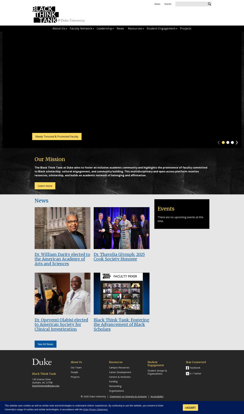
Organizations (116, 390)
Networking (115, 386)
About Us (59, 28)
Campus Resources (119, 367)
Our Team (76, 367)
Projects (185, 28)
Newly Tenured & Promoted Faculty (56, 136)
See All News (45, 344)
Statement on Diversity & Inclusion (128, 396)
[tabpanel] (122, 90)
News (157, 3)
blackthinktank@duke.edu (45, 385)
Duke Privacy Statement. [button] (95, 409)
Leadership (104, 28)
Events (167, 3)
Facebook (195, 367)
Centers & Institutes (120, 377)
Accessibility (157, 396)
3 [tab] (232, 142)
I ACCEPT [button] (190, 407)
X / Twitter (195, 373)
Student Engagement (161, 28)
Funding (113, 381)
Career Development (120, 372)
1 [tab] (223, 142)
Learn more (46, 186)
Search (209, 4)
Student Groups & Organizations (157, 372)
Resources (135, 28)
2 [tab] (227, 142)
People (74, 372)
